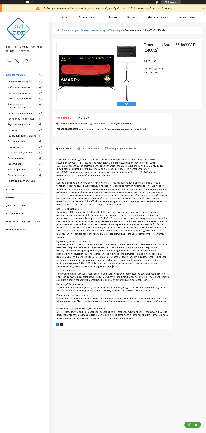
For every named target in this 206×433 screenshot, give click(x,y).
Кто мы (10, 189)
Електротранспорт (17, 169)
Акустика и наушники (19, 124)
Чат (192, 424)
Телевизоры (115, 30)
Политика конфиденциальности (23, 221)
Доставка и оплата (16, 205)
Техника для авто (17, 147)
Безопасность (15, 164)
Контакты (132, 17)
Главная (64, 17)
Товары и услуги (70, 30)
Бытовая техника (17, 141)
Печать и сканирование (20, 113)
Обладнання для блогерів (21, 181)
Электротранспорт (17, 175)
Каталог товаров (15, 75)
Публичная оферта (16, 229)
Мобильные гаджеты (19, 87)
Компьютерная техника (20, 98)
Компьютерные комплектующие (16, 106)
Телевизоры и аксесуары (21, 118)
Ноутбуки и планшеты (19, 93)
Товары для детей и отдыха (22, 135)
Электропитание (16, 158)
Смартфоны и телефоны (20, 81)
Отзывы (10, 197)
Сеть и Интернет (16, 130)
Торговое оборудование (20, 152)
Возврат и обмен (15, 213)
